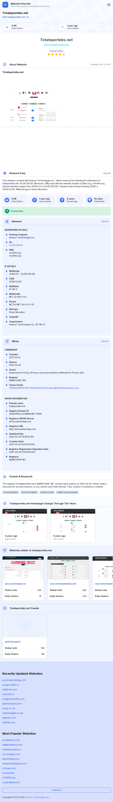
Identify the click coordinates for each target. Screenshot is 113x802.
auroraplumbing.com (14, 680)
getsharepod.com (12, 703)
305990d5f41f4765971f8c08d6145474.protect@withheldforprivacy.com (44, 388)
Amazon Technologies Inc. (22, 237)
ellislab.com (8, 722)
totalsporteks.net (10, 183)
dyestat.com (9, 717)
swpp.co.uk (8, 708)
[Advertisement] (56, 83)
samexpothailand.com (14, 763)
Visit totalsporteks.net (15, 17)
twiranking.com (10, 758)
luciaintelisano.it (11, 782)
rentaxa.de (8, 772)
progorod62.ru (10, 684)
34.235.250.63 (16, 245)
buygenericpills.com (13, 698)
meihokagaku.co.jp (12, 713)
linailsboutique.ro (11, 749)
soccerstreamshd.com (63, 583)
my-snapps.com (11, 754)
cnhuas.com (9, 768)
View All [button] (106, 173)
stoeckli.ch (8, 694)
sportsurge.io (12, 641)
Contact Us (56, 790)
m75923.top (9, 777)
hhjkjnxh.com (9, 689)
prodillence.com (11, 740)
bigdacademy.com (12, 744)
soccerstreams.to (15, 583)
